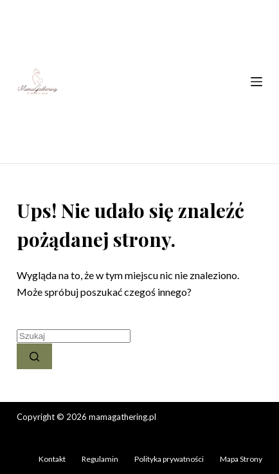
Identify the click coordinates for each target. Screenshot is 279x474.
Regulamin (100, 459)
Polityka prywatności (169, 459)
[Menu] (256, 81)
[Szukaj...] (73, 336)
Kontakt (52, 459)
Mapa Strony (241, 459)
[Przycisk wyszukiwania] (34, 356)
